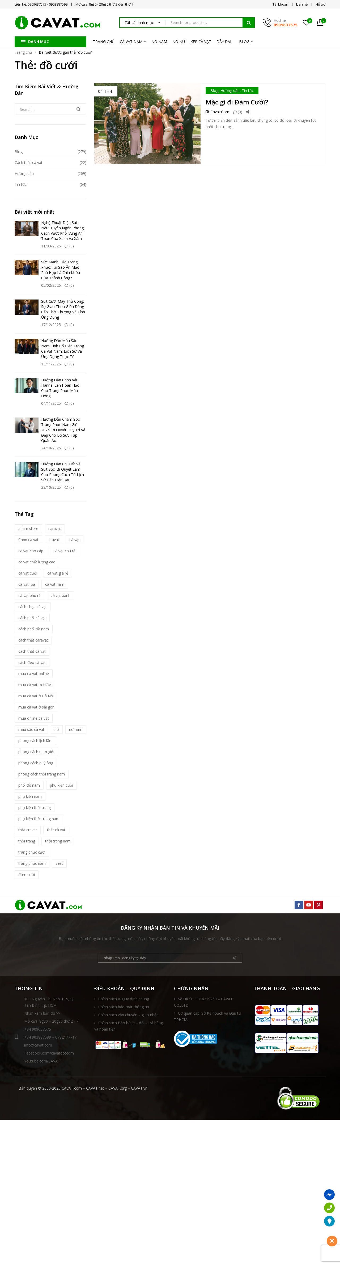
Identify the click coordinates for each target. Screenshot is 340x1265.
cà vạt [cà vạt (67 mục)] (74, 539)
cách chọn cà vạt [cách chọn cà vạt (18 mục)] (32, 606)
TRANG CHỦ (103, 41)
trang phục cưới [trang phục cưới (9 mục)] (31, 852)
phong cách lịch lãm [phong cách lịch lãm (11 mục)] (35, 740)
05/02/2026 (51, 285)
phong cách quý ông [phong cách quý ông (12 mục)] (35, 762)
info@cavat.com (38, 1045)
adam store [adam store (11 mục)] (28, 528)
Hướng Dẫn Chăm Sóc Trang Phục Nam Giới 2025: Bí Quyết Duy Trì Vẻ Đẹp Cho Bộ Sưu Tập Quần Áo (63, 430)
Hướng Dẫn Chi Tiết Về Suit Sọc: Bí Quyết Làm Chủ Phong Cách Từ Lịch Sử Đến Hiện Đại (62, 471)
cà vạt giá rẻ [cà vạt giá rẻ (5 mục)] (57, 573)
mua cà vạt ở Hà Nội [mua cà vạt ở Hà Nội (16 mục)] (36, 695)
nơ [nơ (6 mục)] (56, 729)
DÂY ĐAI (223, 41)
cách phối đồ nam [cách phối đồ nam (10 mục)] (33, 628)
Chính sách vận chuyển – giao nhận (128, 1014)
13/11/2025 (51, 363)
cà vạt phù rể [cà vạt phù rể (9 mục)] (29, 595)
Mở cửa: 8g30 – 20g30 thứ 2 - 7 (51, 1021)
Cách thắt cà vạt (28, 162)
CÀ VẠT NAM (131, 41)
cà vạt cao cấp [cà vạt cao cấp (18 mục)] (30, 550)
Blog (214, 90)
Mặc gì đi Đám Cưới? (237, 102)
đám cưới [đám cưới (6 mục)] (26, 874)
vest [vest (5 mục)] (59, 863)
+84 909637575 (37, 1029)
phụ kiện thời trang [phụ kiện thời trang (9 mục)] (34, 807)
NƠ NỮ (178, 41)
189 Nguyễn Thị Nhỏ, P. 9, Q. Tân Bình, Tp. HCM (49, 1002)
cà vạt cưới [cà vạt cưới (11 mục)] (27, 573)
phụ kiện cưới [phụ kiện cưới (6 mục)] (61, 785)
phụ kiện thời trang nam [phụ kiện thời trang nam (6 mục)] (39, 818)
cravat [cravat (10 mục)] (54, 539)
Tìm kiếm (249, 22)
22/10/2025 (51, 487)
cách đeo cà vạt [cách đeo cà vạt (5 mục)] (32, 662)
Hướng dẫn (230, 90)
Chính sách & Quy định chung (123, 998)
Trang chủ (23, 52)
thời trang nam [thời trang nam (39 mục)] (58, 841)
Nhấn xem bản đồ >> (42, 1013)
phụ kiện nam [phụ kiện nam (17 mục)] (30, 796)
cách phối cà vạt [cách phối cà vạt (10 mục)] (32, 617)
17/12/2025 (51, 324)
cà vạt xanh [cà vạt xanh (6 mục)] (60, 595)
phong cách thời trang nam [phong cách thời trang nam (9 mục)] (41, 774)
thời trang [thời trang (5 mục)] (26, 841)
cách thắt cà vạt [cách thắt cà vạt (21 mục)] (32, 651)
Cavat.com (217, 112)
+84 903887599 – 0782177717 (45, 1037)
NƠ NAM (159, 41)
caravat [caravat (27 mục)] (54, 528)
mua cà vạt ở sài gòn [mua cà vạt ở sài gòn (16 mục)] (36, 707)
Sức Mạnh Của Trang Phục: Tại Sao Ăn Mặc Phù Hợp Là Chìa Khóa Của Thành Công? (60, 269)
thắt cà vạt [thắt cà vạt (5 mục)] (56, 829)
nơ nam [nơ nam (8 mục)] (75, 729)
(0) (237, 112)
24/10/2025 (51, 447)
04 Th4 (105, 91)
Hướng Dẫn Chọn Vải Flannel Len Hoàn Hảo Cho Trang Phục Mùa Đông (60, 387)
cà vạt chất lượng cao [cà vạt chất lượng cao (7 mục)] (37, 561)
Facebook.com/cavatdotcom (49, 1053)
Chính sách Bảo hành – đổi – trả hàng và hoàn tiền (128, 1026)
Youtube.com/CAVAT (42, 1061)
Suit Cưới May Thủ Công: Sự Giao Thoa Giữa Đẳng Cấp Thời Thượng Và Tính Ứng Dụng (63, 309)
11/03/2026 (51, 245)
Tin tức (248, 90)
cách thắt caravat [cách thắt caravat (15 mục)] (33, 640)
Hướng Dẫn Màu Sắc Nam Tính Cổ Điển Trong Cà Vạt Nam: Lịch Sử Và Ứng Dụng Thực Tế (62, 348)
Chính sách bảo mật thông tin (123, 1006)
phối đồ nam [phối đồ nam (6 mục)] (29, 785)
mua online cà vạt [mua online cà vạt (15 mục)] (33, 718)
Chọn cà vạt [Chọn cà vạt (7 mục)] (28, 539)
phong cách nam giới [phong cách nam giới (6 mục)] (36, 751)
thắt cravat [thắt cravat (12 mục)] (27, 829)
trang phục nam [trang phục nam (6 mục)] (32, 863)
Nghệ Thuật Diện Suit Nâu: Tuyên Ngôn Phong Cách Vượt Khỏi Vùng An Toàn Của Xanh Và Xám (62, 230)
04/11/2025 (51, 403)
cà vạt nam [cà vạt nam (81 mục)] (54, 584)
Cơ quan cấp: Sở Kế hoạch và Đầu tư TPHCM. (207, 1016)
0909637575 (286, 24)
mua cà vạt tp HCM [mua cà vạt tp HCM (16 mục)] (35, 684)
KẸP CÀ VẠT (200, 41)
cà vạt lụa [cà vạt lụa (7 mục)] (26, 584)
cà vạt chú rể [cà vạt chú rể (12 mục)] (64, 550)
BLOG (244, 41)
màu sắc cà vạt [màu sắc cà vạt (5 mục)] (31, 729)
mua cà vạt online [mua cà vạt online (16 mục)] (33, 673)
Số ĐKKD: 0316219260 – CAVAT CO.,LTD (203, 1002)
